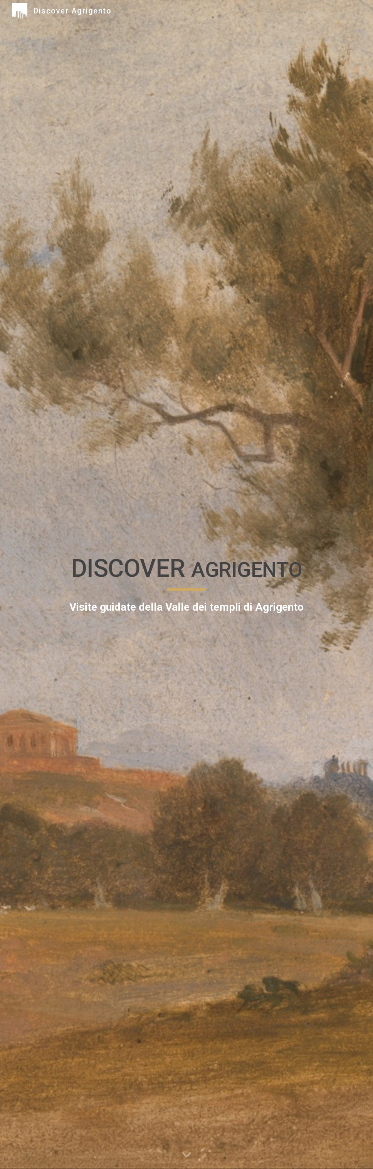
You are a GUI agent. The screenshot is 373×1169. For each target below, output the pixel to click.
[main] (186, 584)
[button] (186, 1155)
